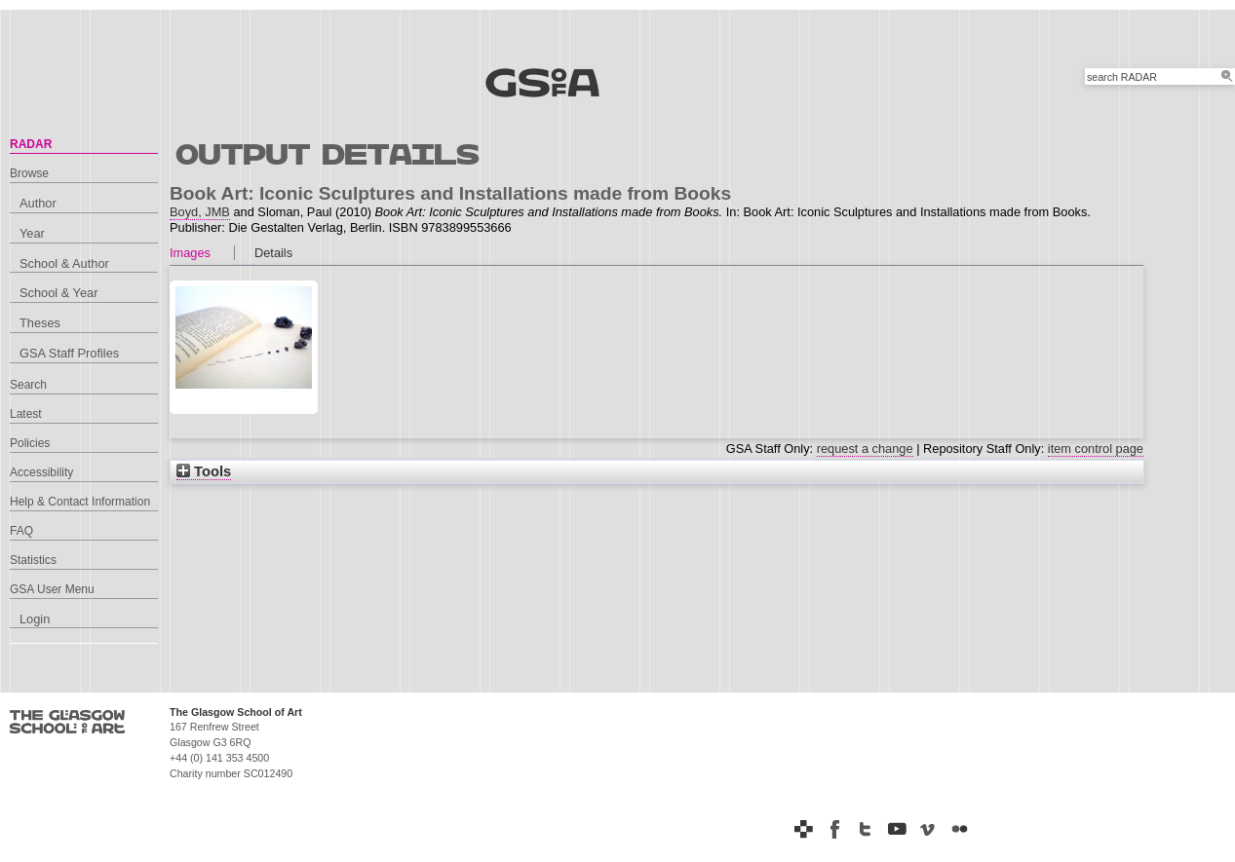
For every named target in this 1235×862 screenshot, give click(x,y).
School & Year (58, 292)
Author (38, 203)
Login (34, 619)
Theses (39, 323)
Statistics (33, 560)
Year (32, 233)
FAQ (21, 531)
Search (28, 385)
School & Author (64, 263)
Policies (30, 443)
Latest (26, 414)
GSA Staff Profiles (69, 353)
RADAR (31, 144)
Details (273, 252)
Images (190, 252)
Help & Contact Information (80, 501)
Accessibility (41, 472)
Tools (203, 471)
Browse (29, 173)
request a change (865, 448)
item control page (1095, 448)
